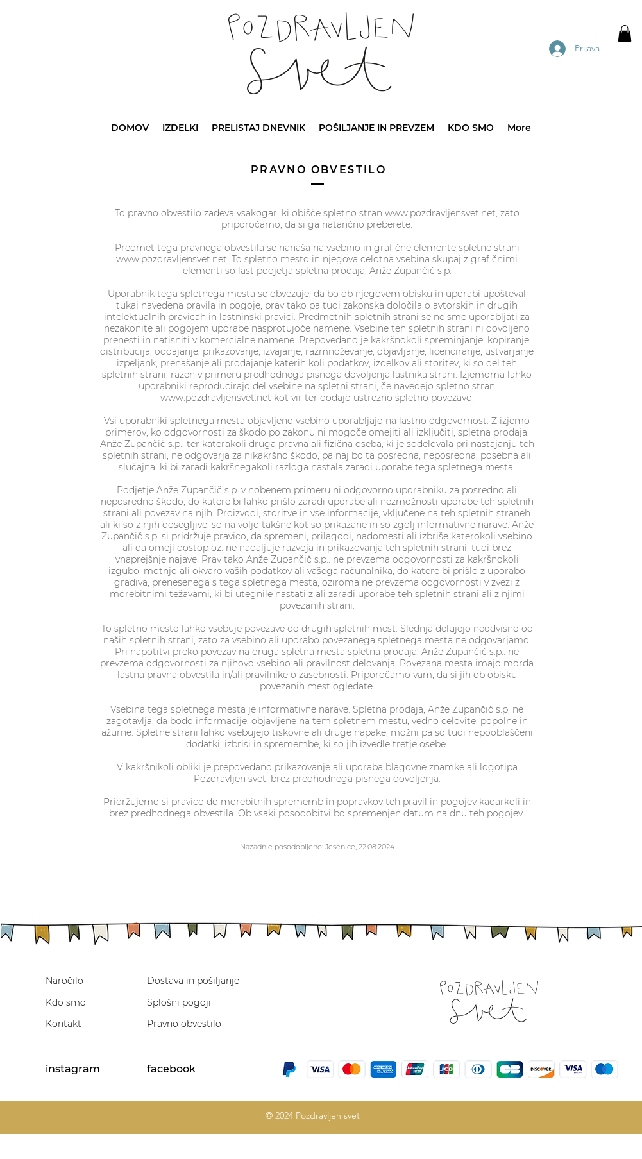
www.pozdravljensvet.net (440, 213)
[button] (625, 33)
